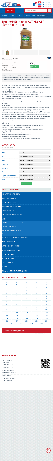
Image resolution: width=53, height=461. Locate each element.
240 (41, 324)
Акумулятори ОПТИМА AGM (11, 206)
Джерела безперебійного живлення (15, 238)
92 (26, 310)
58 (36, 299)
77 (16, 307)
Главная (4, 15)
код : (3, 58)
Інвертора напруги (9, 198)
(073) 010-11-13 (46, 2)
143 (36, 315)
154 (6, 318)
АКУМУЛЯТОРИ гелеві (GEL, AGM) (13, 215)
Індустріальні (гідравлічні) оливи (11, 230)
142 (26, 315)
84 (46, 307)
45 (6, 296)
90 (16, 310)
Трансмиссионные (30, 15)
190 (46, 318)
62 (6, 302)
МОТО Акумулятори (8, 242)
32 (36, 290)
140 (16, 315)
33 (46, 290)
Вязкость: (5, 164)
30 (26, 290)
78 (26, 307)
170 (26, 318)
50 (36, 296)
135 (6, 315)
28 (16, 290)
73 (36, 304)
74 (46, 304)
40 (26, 293)
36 (16, 293)
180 (36, 318)
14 (16, 288)
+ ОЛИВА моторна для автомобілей (12, 223)
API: (3, 157)
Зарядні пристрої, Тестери (11, 246)
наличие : (4, 61)
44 (46, 293)
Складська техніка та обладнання (14, 271)
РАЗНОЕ (4, 267)
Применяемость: (7, 172)
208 (36, 321)
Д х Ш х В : (5, 67)
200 (26, 321)
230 (31, 324)
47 (16, 296)
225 (21, 324)
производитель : (6, 63)
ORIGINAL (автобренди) (9, 226)
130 (46, 313)
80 (36, 307)
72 (26, 304)
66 (46, 302)
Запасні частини (8, 258)
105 (6, 313)
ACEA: (4, 153)
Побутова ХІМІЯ (7, 263)
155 (16, 318)
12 (46, 285)
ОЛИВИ (20, 15)
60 (46, 299)
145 (46, 315)
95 (36, 310)
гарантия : (4, 70)
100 (46, 310)
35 (6, 293)
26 (6, 290)
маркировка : (5, 65)
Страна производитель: (9, 176)
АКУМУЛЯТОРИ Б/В (8, 211)
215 (11, 324)
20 (46, 288)
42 (36, 293)
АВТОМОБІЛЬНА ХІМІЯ (9, 254)
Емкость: (5, 168)
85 (6, 310)
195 (16, 321)
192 (6, 321)
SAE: (3, 160)
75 (6, 307)
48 (26, 296)
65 (36, 302)
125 (36, 313)
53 (6, 299)
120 (26, 313)
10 (26, 285)
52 (46, 296)
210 (46, 321)
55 (26, 299)
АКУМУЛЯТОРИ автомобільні (11, 194)
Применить (26, 184)
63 (16, 302)
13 (6, 288)
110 (16, 313)
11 (36, 285)
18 (36, 288)
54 (16, 299)
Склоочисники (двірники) (11, 250)
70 (16, 304)
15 (26, 288)
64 (26, 302)
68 (6, 304)
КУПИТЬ (35, 66)
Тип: (3, 179)
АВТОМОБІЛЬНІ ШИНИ (9, 202)
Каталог (10, 11)
